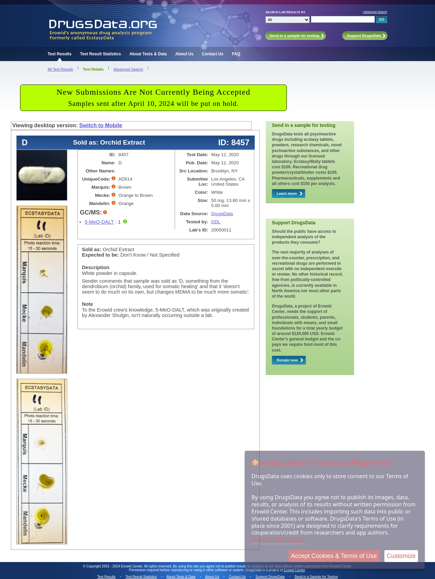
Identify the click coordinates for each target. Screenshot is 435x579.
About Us (184, 54)
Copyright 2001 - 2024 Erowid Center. (114, 566)
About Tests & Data (148, 54)
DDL (216, 221)
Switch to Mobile (100, 125)
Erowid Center (294, 570)
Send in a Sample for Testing (316, 577)
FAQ (236, 54)
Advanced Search (375, 12)
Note (87, 304)
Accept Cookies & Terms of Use (334, 556)
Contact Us (212, 54)
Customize (401, 556)
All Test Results (60, 69)
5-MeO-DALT (99, 222)
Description (95, 267)
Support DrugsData (270, 577)
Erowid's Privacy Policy (278, 539)
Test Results (59, 54)
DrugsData (222, 213)
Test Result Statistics (100, 54)
